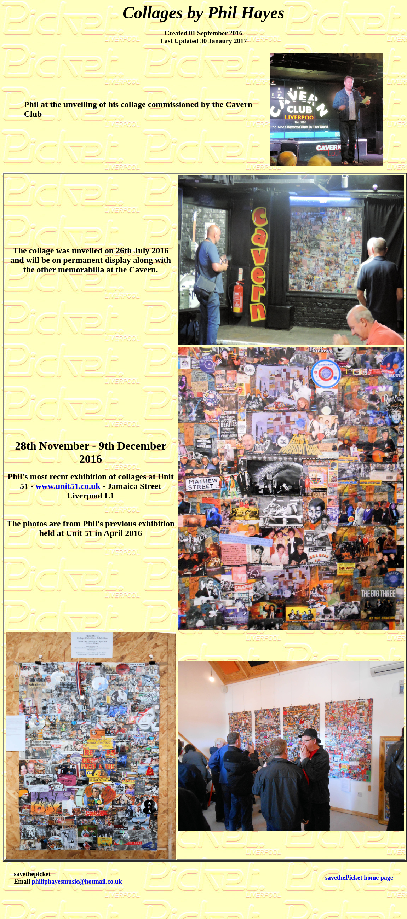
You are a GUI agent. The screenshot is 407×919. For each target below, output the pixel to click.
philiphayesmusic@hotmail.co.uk (77, 881)
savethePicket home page (359, 877)
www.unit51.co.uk (67, 486)
